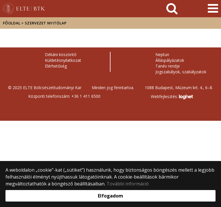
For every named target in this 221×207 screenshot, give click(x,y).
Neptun (162, 54)
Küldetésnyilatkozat (63, 60)
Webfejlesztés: (172, 96)
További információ (127, 184)
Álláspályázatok (169, 60)
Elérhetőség (56, 66)
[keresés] (172, 8)
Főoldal (12, 23)
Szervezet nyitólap (45, 23)
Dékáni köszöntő (60, 54)
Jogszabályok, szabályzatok (180, 71)
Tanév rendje (167, 66)
